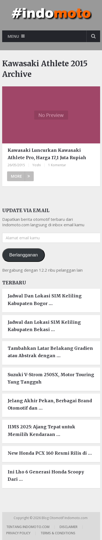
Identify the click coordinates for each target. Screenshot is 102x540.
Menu (13, 36)
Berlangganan (23, 255)
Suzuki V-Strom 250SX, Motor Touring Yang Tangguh (51, 378)
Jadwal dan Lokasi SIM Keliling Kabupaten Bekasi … (44, 325)
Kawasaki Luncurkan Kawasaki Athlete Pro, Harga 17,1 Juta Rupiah (47, 153)
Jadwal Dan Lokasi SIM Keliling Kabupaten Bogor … (45, 299)
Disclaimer (69, 527)
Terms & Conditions (58, 533)
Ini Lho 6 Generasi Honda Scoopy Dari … (46, 475)
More (20, 176)
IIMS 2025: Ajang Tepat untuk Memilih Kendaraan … (41, 430)
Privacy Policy (18, 533)
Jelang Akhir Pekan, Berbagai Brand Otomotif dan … (50, 404)
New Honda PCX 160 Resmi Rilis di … (50, 453)
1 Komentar (57, 165)
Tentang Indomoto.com (28, 527)
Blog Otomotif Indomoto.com (65, 518)
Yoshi (36, 165)
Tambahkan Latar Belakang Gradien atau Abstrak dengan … (50, 352)
